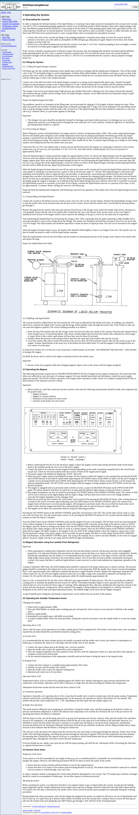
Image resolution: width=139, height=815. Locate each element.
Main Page (6, 19)
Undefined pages (8, 54)
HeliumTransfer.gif (53, 806)
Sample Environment (11, 24)
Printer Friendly (8, 39)
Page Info (6, 37)
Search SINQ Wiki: (121, 4)
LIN (8, 12)
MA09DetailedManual (8, 46)
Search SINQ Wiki (9, 21)
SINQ (3, 12)
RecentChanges (7, 56)
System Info (6, 60)
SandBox (5, 64)
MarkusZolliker (67, 812)
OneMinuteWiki (7, 66)
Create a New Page (8, 68)
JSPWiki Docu (7, 62)
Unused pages (6, 52)
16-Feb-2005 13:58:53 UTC (49, 812)
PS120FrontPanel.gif (39, 806)
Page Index (6, 58)
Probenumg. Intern (9, 26)
